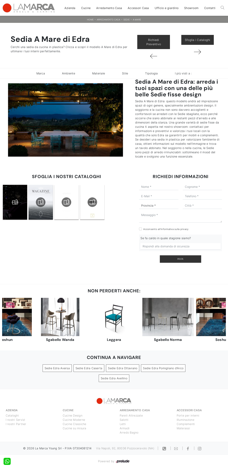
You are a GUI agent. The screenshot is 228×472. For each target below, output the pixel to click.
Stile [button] (125, 73)
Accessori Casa (138, 8)
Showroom (191, 8)
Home (90, 19)
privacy (184, 229)
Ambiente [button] (68, 73)
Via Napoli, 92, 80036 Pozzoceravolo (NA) (125, 448)
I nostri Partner (16, 424)
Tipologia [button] (151, 73)
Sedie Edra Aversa (57, 368)
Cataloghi (12, 415)
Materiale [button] (98, 73)
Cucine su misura (74, 428)
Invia (180, 258)
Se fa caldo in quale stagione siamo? (165, 238)
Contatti (209, 8)
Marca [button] (40, 73)
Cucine (86, 8)
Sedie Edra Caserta (88, 368)
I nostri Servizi (15, 420)
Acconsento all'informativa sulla (165, 229)
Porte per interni (188, 415)
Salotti (124, 420)
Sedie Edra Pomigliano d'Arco (163, 368)
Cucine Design (72, 415)
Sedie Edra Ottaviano (122, 368)
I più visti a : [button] (183, 73)
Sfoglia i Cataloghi (197, 40)
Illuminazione (185, 420)
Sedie (126, 19)
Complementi (186, 424)
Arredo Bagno (129, 432)
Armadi (125, 428)
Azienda (69, 8)
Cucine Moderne (74, 420)
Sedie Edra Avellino (114, 378)
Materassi (183, 428)
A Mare (137, 19)
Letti (123, 424)
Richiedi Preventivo (153, 42)
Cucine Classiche (74, 424)
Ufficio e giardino (167, 8)
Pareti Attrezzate (131, 415)
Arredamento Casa (109, 8)
